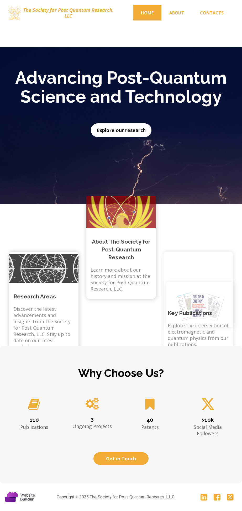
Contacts (212, 13)
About (176, 13)
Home (147, 13)
